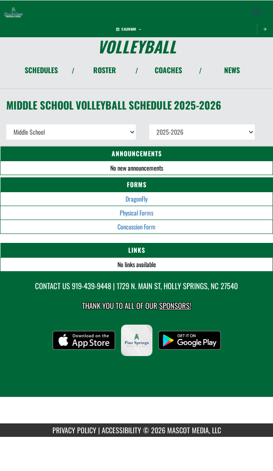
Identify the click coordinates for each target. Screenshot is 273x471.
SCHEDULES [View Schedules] (41, 70)
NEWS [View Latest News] (232, 70)
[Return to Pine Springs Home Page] (13, 11)
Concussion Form (136, 226)
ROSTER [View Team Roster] (104, 70)
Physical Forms (136, 212)
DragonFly (136, 198)
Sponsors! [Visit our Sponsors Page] (175, 305)
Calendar (128, 28)
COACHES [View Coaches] (168, 70)
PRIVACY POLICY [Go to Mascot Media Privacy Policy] (74, 430)
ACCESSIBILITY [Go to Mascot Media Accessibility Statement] (121, 430)
